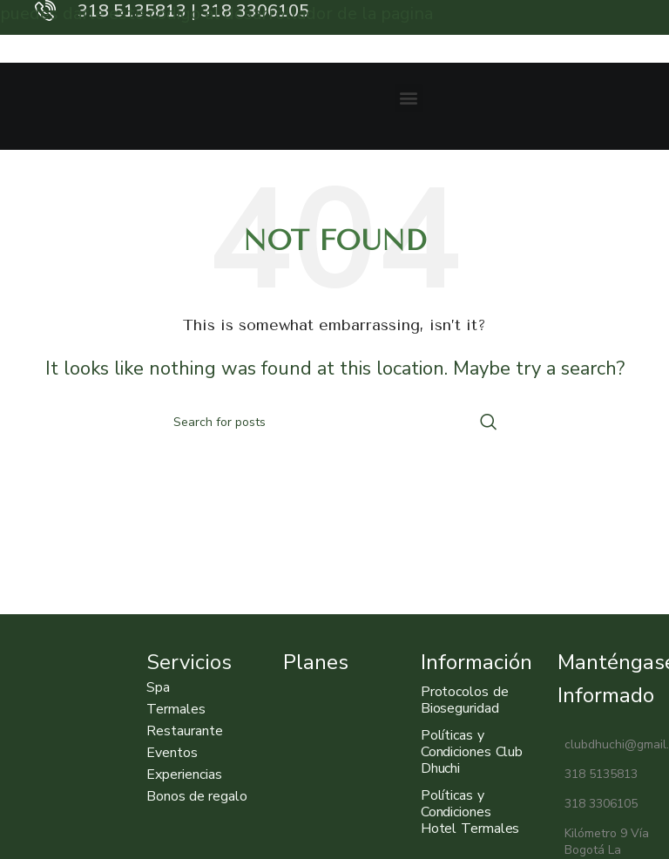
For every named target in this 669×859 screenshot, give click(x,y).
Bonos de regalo (196, 796)
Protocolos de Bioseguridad (465, 700)
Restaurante (184, 731)
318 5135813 (598, 774)
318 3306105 (598, 803)
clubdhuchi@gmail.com (609, 744)
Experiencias (184, 774)
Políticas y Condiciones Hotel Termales (470, 812)
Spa (158, 687)
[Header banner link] (334, 17)
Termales (176, 709)
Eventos (172, 752)
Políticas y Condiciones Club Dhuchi (472, 752)
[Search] (334, 422)
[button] (409, 98)
